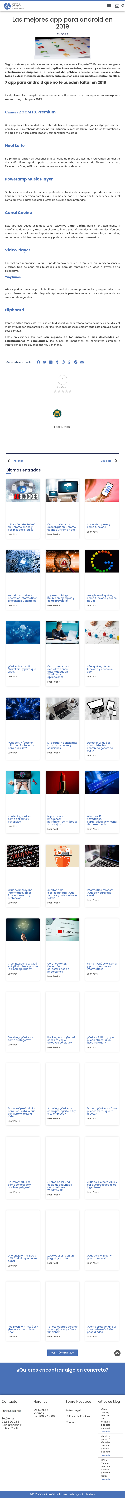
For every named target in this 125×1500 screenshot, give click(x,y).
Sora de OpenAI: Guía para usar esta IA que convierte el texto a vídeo (21, 1115)
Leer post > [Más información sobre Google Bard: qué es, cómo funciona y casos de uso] (93, 606)
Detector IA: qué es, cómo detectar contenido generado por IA (100, 747)
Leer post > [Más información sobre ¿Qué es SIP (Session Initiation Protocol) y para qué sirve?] (14, 754)
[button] (109, 5)
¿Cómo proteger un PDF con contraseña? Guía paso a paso (102, 1333)
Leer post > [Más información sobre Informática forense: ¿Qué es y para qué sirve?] (93, 902)
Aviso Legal (73, 1414)
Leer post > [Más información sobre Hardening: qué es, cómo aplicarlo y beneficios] (14, 828)
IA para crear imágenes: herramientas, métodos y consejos (62, 821)
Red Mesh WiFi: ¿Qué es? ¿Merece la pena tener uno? (23, 1333)
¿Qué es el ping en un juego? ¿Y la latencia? (61, 1260)
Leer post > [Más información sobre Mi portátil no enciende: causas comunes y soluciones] (53, 754)
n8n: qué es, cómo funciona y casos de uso (100, 669)
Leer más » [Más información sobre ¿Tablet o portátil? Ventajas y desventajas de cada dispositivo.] (106, 1459)
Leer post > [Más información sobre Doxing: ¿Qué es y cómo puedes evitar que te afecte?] (93, 1121)
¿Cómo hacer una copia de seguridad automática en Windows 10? (59, 1189)
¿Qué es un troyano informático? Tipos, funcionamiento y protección (20, 895)
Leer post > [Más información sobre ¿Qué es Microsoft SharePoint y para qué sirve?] (14, 677)
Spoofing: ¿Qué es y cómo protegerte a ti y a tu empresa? (61, 1113)
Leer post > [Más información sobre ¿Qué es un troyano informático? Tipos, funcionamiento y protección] (14, 904)
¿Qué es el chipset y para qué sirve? (99, 1260)
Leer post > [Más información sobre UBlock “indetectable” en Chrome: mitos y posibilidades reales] (14, 535)
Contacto (71, 1426)
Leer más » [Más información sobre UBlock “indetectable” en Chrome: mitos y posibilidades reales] (106, 1483)
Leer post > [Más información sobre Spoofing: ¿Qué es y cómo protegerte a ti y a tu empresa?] (53, 1121)
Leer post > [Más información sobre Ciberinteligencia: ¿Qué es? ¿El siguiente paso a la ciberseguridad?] (14, 976)
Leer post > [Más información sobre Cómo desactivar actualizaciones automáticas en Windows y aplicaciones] (53, 683)
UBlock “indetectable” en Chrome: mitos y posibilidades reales (21, 527)
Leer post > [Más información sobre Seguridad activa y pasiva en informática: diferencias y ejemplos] (14, 606)
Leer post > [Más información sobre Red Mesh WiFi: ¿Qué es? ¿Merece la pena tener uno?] (14, 1340)
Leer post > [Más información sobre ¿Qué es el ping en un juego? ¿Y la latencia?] (53, 1266)
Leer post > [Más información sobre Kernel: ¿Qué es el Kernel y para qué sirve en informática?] (93, 976)
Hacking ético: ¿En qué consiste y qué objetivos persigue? (61, 1042)
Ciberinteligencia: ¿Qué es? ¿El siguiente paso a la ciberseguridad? (23, 968)
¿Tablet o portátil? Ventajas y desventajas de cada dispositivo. (107, 1447)
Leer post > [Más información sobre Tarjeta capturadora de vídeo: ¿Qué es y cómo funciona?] (53, 1340)
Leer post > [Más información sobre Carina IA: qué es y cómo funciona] (93, 532)
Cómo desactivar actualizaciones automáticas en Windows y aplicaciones (58, 672)
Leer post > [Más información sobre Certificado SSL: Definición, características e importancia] (53, 978)
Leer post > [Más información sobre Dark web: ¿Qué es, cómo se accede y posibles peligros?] (14, 1195)
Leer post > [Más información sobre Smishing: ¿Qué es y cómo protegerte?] (14, 1047)
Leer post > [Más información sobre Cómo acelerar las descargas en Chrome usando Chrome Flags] (53, 535)
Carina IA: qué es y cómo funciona (98, 526)
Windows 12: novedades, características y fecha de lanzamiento (102, 821)
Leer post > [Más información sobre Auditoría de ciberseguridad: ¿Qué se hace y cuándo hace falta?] (53, 904)
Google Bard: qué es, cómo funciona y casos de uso (102, 598)
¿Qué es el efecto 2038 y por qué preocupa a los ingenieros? (102, 1187)
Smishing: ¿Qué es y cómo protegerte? (20, 1041)
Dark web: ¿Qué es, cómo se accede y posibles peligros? (19, 1187)
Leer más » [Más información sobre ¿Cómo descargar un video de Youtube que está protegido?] (106, 1435)
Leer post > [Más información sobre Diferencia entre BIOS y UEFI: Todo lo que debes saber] (14, 1269)
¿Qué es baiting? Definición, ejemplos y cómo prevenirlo (60, 598)
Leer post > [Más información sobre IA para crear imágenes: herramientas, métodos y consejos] (53, 831)
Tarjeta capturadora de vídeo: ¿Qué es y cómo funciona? (62, 1333)
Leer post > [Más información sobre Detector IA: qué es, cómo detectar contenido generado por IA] (93, 757)
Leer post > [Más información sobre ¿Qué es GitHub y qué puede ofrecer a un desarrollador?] (93, 1050)
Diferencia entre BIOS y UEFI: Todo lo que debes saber (22, 1261)
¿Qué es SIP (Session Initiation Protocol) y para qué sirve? (21, 746)
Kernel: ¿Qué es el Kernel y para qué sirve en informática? (102, 968)
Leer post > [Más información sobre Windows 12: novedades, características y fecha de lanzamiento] (93, 831)
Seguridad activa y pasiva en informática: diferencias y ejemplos (22, 598)
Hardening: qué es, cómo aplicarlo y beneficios (19, 820)
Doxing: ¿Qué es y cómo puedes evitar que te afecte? (102, 1113)
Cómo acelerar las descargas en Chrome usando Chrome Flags (61, 527)
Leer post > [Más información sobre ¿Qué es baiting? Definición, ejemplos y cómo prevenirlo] (53, 606)
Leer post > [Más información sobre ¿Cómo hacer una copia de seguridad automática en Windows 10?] (53, 1198)
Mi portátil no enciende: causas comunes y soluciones (62, 746)
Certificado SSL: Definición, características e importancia (58, 969)
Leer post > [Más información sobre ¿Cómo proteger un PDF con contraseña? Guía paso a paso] (93, 1340)
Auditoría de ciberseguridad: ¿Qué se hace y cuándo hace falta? (62, 895)
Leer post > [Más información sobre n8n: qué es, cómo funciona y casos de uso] (93, 677)
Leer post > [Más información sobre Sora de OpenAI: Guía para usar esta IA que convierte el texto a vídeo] (14, 1124)
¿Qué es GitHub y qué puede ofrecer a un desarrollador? (100, 1042)
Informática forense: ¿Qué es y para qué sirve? (100, 894)
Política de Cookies (78, 1420)
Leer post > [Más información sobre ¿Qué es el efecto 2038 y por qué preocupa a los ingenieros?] (93, 1195)
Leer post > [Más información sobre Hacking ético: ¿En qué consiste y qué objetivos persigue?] (53, 1050)
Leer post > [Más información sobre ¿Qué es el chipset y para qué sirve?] (93, 1266)
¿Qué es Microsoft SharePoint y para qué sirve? (22, 669)
